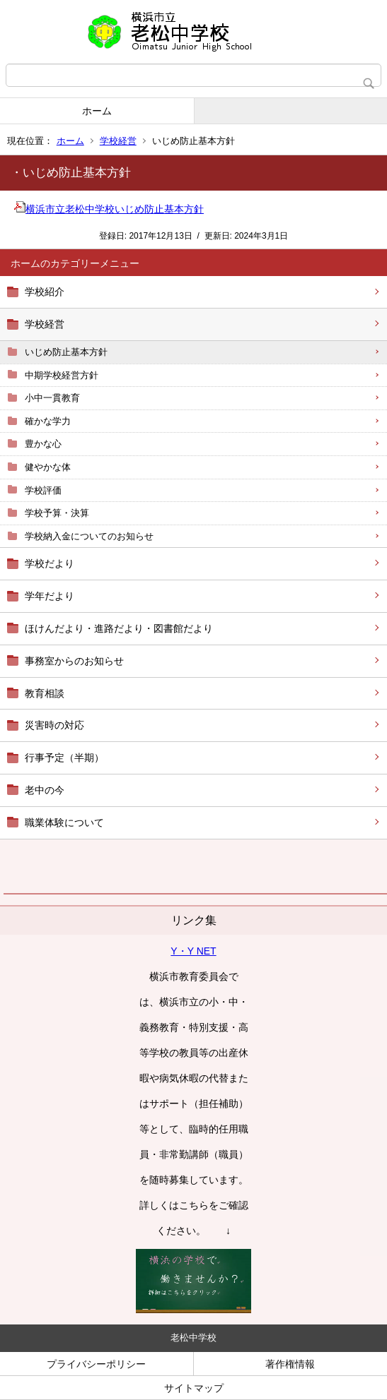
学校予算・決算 (57, 513)
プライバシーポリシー (96, 1364)
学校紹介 (44, 291)
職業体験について (64, 822)
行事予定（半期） (64, 757)
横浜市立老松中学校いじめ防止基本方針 (109, 209)
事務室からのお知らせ (74, 660)
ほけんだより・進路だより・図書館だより (119, 628)
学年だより (49, 596)
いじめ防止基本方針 (66, 352)
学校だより (49, 563)
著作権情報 (290, 1364)
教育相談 (44, 693)
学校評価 (43, 490)
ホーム (97, 110)
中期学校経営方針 (61, 375)
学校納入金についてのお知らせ (89, 536)
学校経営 (118, 141)
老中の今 (44, 790)
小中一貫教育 (52, 398)
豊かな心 (43, 443)
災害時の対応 (54, 725)
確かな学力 (48, 421)
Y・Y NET (193, 951)
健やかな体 (48, 467)
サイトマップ (194, 1388)
